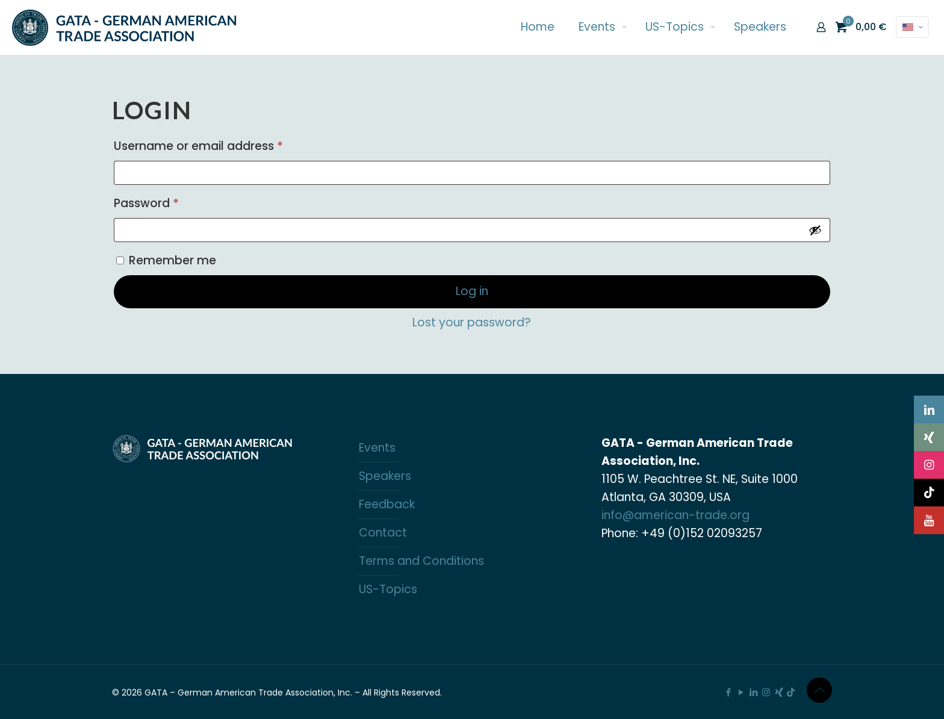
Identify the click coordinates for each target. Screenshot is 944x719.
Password (171, 201)
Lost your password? (471, 322)
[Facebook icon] (728, 692)
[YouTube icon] (740, 692)
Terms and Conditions (421, 561)
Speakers (385, 476)
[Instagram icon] (766, 692)
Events (377, 448)
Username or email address (224, 144)
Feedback (387, 504)
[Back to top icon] (819, 690)
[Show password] (815, 230)
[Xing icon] (778, 692)
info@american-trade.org (675, 515)
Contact (383, 532)
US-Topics (388, 589)
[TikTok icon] (791, 692)
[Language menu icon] (912, 27)
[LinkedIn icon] (753, 692)
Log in (472, 291)
